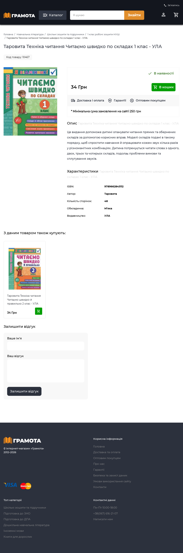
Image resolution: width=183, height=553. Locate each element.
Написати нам (103, 519)
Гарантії (120, 100)
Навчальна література (30, 34)
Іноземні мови (14, 530)
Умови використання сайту (112, 481)
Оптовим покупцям (150, 100)
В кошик (163, 87)
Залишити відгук (24, 391)
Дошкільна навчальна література (27, 525)
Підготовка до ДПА (17, 519)
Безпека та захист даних (110, 475)
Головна (8, 34)
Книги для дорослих (18, 536)
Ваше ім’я (45, 343)
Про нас (99, 463)
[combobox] (97, 15)
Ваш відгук (45, 368)
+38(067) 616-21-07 (105, 513)
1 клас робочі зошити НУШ (104, 34)
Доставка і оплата (90, 100)
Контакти (99, 487)
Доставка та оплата (106, 452)
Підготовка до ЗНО (17, 513)
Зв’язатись (171, 5)
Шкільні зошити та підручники (65, 34)
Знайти (134, 15)
